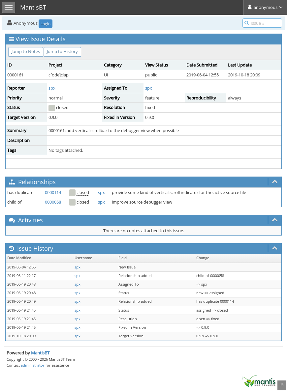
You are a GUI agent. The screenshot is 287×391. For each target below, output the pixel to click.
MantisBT (40, 353)
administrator (33, 365)
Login (45, 23)
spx (51, 88)
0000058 (53, 202)
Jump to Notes (26, 51)
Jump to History (62, 51)
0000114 (53, 192)
